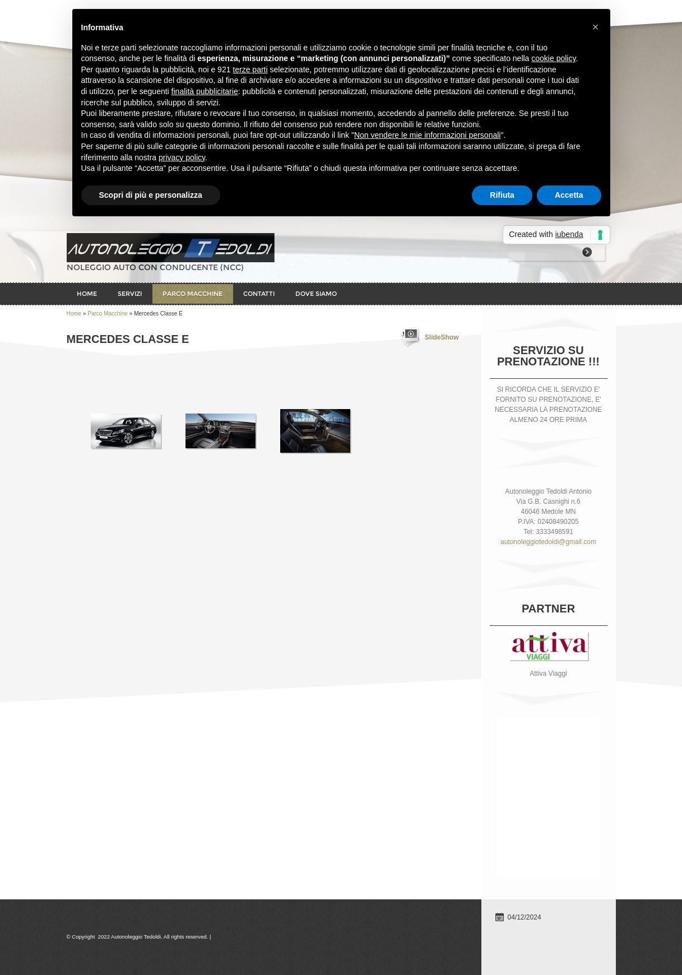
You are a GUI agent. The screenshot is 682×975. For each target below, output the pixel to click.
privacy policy (182, 157)
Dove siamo (316, 294)
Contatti (259, 294)
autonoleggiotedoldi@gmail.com (548, 542)
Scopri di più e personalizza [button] (150, 195)
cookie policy (553, 58)
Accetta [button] (569, 195)
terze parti (250, 69)
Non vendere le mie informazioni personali (427, 135)
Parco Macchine (192, 294)
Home (87, 294)
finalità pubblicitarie (204, 91)
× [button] (595, 27)
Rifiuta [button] (502, 195)
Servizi (130, 294)
